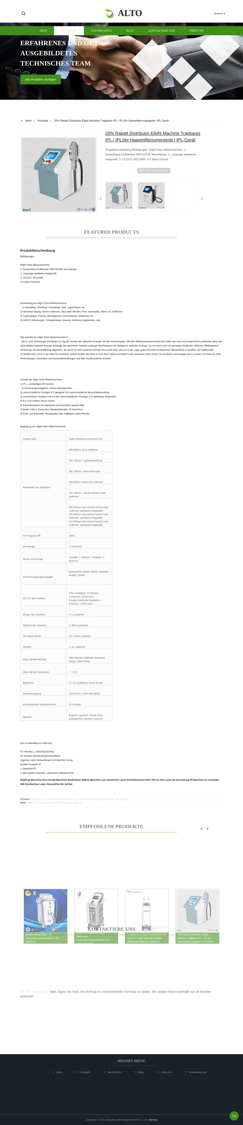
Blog (130, 36)
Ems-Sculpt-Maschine (54, 780)
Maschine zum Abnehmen (104, 780)
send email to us (154, 170)
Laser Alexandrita (49, 784)
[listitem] (121, 197)
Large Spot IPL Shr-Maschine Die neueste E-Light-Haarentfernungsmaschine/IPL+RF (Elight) (79, 799)
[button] (23, 13)
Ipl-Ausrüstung (180, 780)
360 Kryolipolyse (29, 784)
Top (234, 1114)
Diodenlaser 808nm (78, 780)
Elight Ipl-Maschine (31, 780)
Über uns (197, 36)
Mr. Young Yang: (34, 999)
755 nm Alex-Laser (161, 780)
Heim (43, 36)
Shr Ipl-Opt (66, 784)
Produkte (69, 36)
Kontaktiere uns (161, 36)
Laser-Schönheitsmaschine (134, 780)
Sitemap (152, 1119)
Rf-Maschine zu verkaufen (204, 780)
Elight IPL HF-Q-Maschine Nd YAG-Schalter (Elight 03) (54, 802)
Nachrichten (101, 36)
